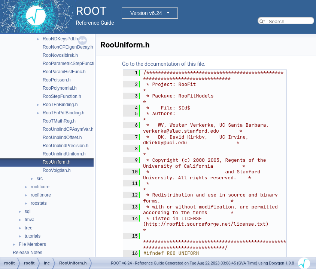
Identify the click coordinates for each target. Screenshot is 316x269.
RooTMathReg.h (59, 121)
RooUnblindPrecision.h (65, 145)
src (40, 178)
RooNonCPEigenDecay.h (68, 47)
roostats (39, 203)
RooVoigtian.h (57, 170)
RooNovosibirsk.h (60, 55)
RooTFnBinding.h (60, 104)
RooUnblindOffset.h (62, 137)
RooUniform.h (56, 162)
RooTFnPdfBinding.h (63, 112)
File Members (32, 244)
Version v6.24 (146, 13)
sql (27, 211)
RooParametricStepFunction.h (73, 63)
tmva (29, 219)
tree (29, 228)
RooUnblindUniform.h (64, 154)
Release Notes (27, 252)
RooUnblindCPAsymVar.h (68, 129)
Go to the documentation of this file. (164, 64)
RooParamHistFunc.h (64, 71)
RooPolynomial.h (60, 88)
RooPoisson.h (57, 80)
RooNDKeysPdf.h (60, 38)
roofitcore (40, 186)
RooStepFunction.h (62, 96)
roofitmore (41, 195)
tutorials (32, 236)
